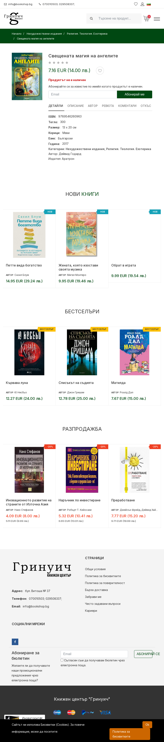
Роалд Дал (126, 392)
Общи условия (95, 569)
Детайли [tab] (55, 105)
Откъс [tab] (146, 105)
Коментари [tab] (127, 105)
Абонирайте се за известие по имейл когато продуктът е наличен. (95, 86)
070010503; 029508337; (59, 4)
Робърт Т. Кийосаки (79, 509)
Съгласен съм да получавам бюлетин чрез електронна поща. (93, 663)
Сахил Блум (21, 274)
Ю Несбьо (20, 392)
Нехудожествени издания (85, 149)
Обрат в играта (123, 265)
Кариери (91, 610)
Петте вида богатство (24, 265)
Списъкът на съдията (76, 383)
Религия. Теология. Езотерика (128, 149)
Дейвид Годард (70, 154)
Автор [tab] (93, 105)
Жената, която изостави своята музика (78, 267)
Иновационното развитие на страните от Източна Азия (28, 502)
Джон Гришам (75, 392)
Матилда (118, 383)
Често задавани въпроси (102, 603)
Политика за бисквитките (103, 576)
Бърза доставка (96, 590)
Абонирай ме (135, 94)
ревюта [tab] (108, 105)
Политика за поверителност (105, 583)
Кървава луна (17, 383)
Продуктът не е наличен (67, 80)
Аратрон (68, 158)
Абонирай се (144, 654)
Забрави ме (93, 596)
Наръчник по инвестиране (80, 500)
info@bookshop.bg (19, 4)
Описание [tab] (75, 105)
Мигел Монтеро (76, 274)
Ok (147, 724)
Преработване (123, 500)
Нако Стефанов (23, 509)
